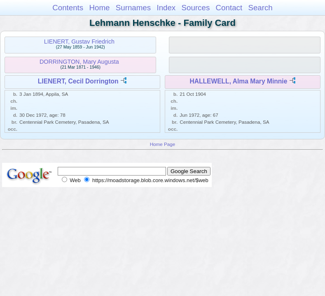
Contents (67, 7)
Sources (196, 7)
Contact (229, 7)
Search (260, 7)
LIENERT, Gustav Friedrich (79, 41)
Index (166, 7)
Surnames (133, 7)
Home (99, 7)
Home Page (162, 144)
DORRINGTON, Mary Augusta (79, 61)
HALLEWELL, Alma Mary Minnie (239, 81)
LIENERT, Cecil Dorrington (78, 81)
